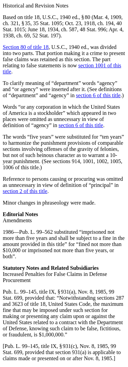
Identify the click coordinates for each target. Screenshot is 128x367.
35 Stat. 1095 (47, 23)
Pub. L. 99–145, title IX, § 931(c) (40, 346)
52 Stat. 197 (45, 35)
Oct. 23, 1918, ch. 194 (89, 23)
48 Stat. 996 (93, 29)
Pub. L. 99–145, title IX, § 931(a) (39, 292)
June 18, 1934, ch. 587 (52, 29)
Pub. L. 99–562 (36, 232)
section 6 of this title (98, 95)
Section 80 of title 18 (25, 47)
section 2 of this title (25, 191)
